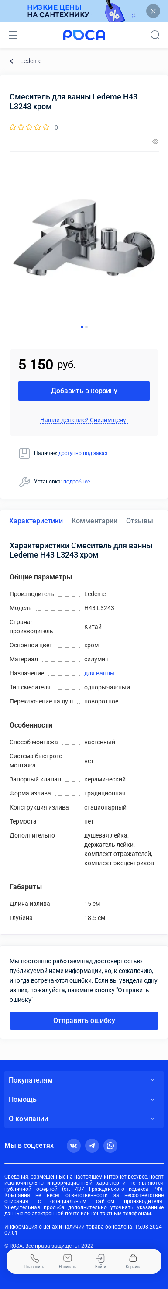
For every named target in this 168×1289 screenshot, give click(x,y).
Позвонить (34, 1261)
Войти (100, 1261)
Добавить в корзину (84, 391)
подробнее (76, 482)
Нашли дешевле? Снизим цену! (84, 419)
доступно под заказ (82, 453)
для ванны (99, 673)
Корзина (133, 1261)
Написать (67, 1261)
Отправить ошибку (84, 1020)
